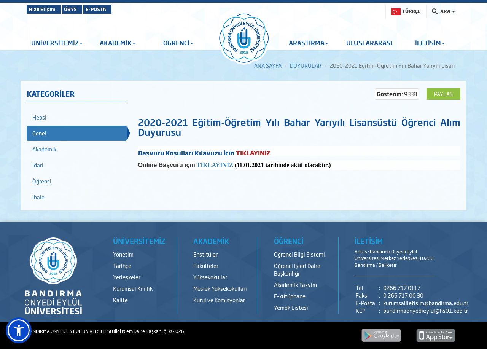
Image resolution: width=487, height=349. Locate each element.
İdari (37, 165)
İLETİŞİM (430, 42)
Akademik (44, 149)
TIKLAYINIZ (214, 165)
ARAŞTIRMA (308, 42)
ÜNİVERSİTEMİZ (57, 42)
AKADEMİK (117, 42)
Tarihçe (122, 265)
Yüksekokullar (210, 277)
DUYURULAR (305, 65)
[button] (19, 330)
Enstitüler (205, 254)
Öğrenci (41, 181)
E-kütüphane (290, 296)
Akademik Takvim (295, 284)
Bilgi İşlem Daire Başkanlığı (140, 331)
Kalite (120, 300)
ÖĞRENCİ (178, 42)
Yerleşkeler (126, 277)
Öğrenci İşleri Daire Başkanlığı (297, 269)
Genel (39, 133)
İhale (38, 197)
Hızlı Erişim (45, 9)
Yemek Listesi (291, 307)
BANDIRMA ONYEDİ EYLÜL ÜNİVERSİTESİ (69, 331)
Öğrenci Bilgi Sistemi (299, 254)
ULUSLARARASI (369, 42)
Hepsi (39, 117)
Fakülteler (205, 265)
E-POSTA (118, 9)
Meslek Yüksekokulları (220, 288)
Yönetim (123, 254)
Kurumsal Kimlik (133, 288)
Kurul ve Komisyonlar (219, 300)
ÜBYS (82, 9)
